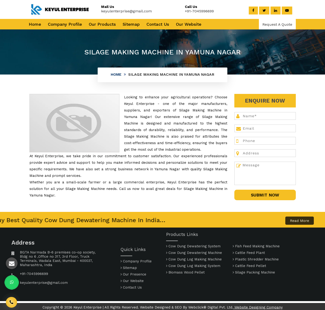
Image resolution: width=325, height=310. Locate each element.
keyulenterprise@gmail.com (123, 11)
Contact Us (157, 24)
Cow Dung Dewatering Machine (194, 240)
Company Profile (65, 24)
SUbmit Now (265, 194)
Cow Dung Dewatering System (193, 234)
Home (35, 24)
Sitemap (131, 24)
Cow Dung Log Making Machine (194, 247)
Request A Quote (277, 24)
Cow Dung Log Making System (193, 253)
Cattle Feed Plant (249, 240)
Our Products (102, 24)
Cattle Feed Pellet (249, 253)
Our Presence (133, 287)
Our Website (188, 24)
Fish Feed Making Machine (256, 234)
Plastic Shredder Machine (256, 247)
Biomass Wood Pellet (185, 260)
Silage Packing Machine (254, 260)
